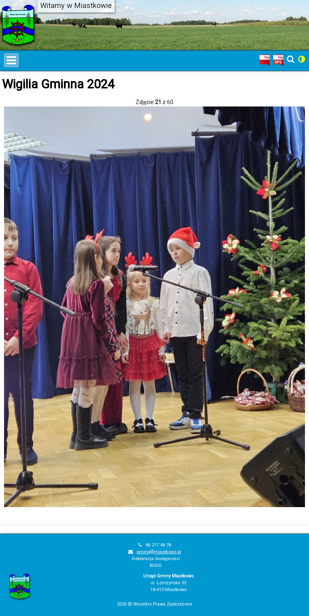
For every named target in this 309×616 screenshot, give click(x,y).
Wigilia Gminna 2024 (58, 84)
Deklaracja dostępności (156, 558)
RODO (156, 565)
